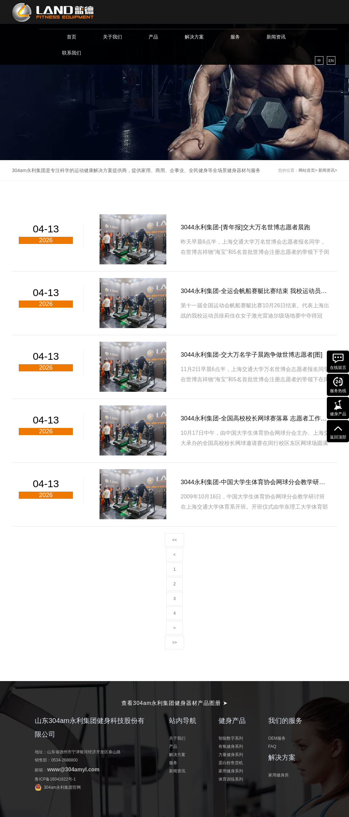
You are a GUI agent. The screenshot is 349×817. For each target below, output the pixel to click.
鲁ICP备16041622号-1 (55, 779)
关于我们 (112, 37)
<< (174, 540)
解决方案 (194, 37)
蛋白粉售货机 (230, 762)
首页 (71, 37)
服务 (235, 37)
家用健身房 (278, 775)
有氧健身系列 (230, 746)
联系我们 (71, 53)
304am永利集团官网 (62, 787)
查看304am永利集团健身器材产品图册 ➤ (174, 703)
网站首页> (308, 170)
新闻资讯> (327, 170)
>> (174, 642)
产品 (153, 37)
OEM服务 (277, 738)
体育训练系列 (230, 779)
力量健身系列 (230, 754)
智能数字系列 (230, 738)
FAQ (272, 746)
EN (331, 61)
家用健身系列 (230, 771)
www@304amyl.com (73, 769)
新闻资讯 (276, 37)
